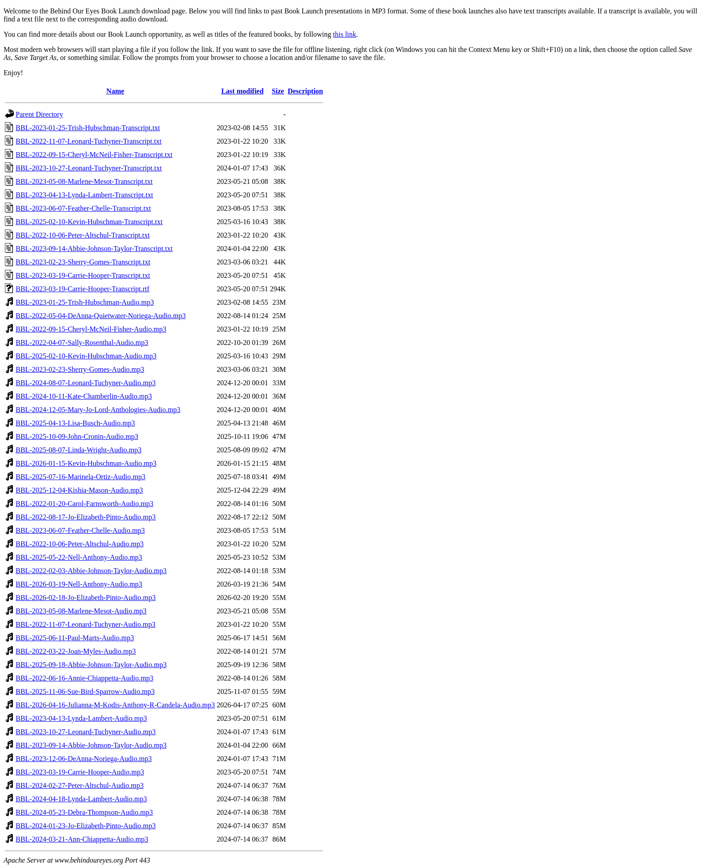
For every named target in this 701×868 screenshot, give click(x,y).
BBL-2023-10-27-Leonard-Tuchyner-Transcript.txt (89, 168)
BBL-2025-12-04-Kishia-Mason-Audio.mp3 (79, 490)
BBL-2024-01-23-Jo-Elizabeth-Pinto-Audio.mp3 (86, 826)
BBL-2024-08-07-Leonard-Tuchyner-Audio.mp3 (86, 383)
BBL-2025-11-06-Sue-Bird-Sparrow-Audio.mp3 (85, 691)
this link (344, 34)
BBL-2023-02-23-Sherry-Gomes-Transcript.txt (83, 262)
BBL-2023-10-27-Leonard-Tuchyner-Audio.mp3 (86, 732)
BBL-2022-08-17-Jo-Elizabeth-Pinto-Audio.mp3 (86, 517)
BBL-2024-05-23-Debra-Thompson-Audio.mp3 (84, 812)
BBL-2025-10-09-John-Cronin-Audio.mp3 (77, 436)
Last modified (242, 91)
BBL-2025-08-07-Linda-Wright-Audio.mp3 (79, 450)
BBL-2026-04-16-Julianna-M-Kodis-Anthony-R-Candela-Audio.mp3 (115, 705)
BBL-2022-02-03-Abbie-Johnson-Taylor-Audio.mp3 (91, 570)
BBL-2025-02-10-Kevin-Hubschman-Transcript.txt (89, 222)
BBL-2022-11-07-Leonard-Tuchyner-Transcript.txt (88, 141)
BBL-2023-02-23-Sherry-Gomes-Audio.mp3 (80, 369)
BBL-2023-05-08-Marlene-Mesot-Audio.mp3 (81, 611)
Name (115, 91)
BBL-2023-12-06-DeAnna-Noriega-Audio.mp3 (84, 758)
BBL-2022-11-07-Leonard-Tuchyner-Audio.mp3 (86, 624)
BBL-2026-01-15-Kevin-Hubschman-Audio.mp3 (86, 463)
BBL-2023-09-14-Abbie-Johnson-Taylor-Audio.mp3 (91, 745)
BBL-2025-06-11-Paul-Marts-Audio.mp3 (75, 638)
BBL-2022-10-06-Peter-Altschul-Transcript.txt (83, 235)
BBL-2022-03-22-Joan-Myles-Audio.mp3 (76, 651)
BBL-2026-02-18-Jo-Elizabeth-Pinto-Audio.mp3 (86, 597)
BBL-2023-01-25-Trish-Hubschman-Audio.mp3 (85, 302)
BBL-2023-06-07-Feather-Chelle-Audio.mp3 (80, 530)
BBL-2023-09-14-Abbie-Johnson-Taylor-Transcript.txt (94, 248)
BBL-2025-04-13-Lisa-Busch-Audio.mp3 (75, 423)
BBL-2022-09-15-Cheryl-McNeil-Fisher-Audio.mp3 (91, 329)
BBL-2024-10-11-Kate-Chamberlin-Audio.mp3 (84, 396)
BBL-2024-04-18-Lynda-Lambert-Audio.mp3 (81, 799)
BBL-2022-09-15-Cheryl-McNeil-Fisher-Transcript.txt (94, 154)
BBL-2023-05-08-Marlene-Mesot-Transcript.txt (84, 181)
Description (305, 91)
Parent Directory (39, 114)
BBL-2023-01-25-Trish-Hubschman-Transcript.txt (88, 128)
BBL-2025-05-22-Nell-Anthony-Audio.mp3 (79, 557)
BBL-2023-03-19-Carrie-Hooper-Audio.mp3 (80, 772)
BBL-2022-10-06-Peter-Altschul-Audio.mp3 (80, 544)
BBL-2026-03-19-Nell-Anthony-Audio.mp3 (79, 584)
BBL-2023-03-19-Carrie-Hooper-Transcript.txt (83, 275)
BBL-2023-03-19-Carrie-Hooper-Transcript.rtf (82, 289)
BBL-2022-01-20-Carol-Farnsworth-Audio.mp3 (84, 503)
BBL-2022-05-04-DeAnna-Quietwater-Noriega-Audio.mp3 (101, 315)
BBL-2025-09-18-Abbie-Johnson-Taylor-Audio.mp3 (91, 664)
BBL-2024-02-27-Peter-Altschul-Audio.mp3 (80, 785)
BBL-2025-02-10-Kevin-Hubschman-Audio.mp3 (86, 356)
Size (278, 91)
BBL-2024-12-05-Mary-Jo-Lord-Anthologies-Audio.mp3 (98, 409)
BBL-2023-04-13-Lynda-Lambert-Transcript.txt (84, 195)
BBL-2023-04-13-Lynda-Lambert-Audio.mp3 (81, 718)
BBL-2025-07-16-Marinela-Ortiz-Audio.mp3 (80, 477)
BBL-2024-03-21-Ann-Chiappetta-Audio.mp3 (82, 839)
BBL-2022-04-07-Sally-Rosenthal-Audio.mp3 (82, 342)
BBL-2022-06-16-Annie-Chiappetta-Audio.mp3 (84, 678)
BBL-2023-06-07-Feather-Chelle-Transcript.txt (83, 208)
